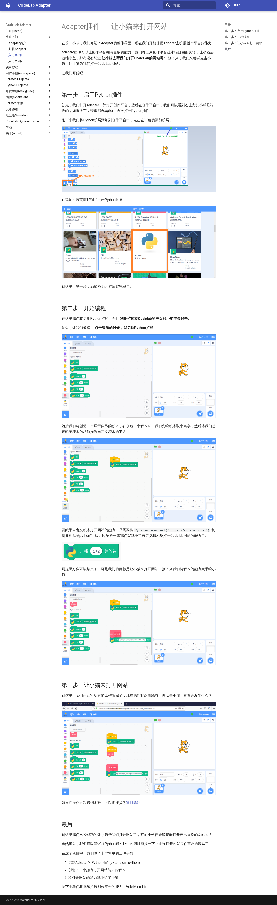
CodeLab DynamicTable (29, 121)
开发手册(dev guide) (29, 91)
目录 (228, 25)
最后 (228, 49)
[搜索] (189, 5)
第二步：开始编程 (237, 37)
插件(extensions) (29, 97)
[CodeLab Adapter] (8, 5)
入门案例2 (15, 61)
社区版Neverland (29, 115)
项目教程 (29, 67)
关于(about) (29, 133)
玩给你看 (29, 109)
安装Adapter (17, 49)
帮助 (29, 127)
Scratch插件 (29, 103)
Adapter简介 (17, 43)
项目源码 (133, 802)
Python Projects (29, 85)
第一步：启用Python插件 (242, 31)
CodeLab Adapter (19, 25)
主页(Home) (14, 31)
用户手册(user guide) (29, 73)
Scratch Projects (29, 79)
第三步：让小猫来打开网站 (243, 43)
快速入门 (29, 37)
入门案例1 (15, 55)
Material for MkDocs (33, 900)
